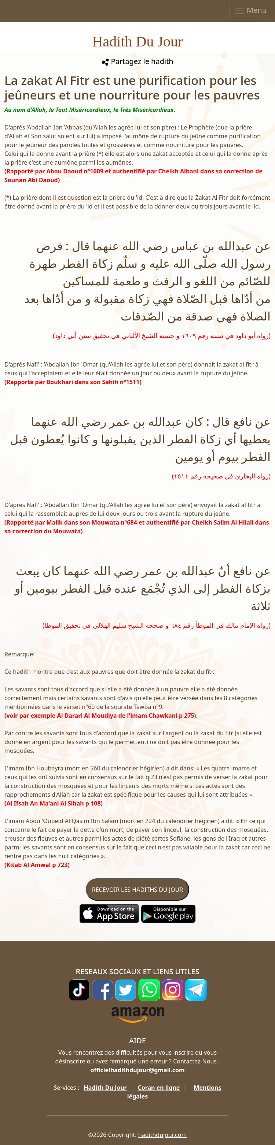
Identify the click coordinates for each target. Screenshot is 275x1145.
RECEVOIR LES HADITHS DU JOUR (137, 890)
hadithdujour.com (162, 1135)
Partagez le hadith (137, 61)
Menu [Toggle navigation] (250, 10)
